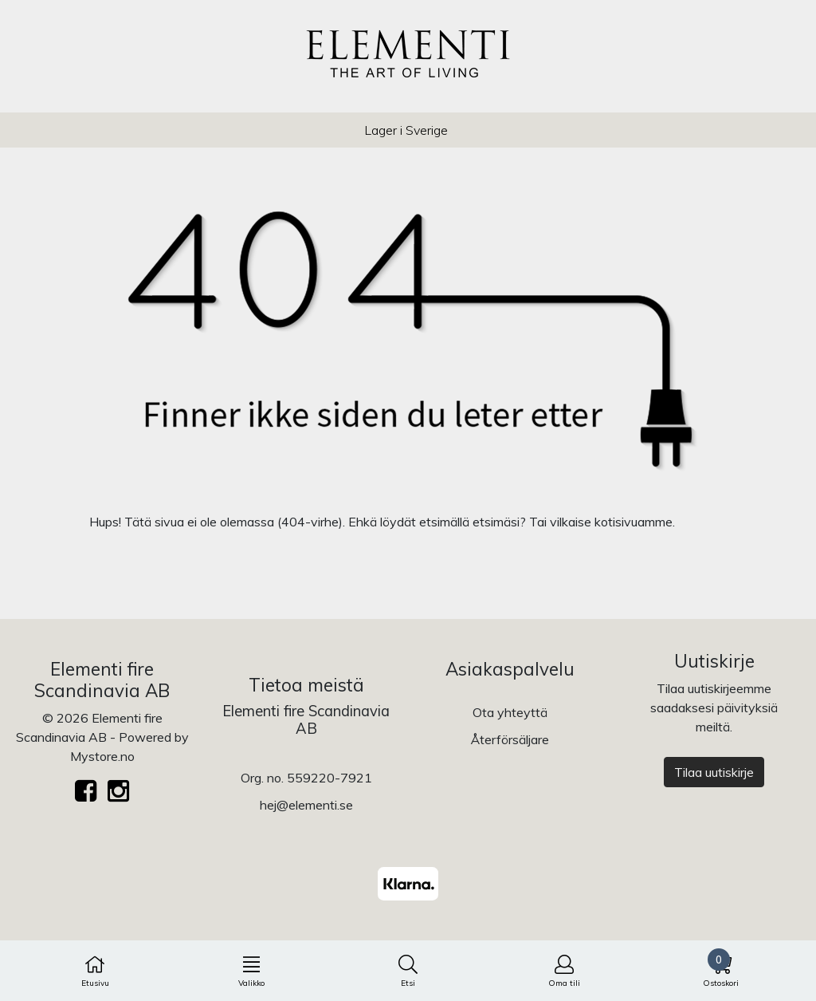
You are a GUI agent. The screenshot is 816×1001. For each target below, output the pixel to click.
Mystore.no (102, 756)
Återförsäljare (510, 739)
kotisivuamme (633, 522)
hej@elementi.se (306, 805)
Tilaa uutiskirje (714, 772)
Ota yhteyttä (510, 712)
